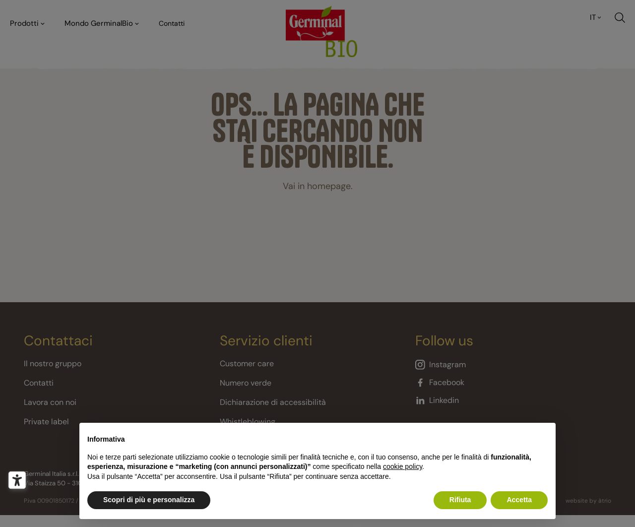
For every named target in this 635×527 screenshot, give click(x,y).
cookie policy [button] (402, 466)
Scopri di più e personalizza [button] (148, 500)
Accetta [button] (519, 500)
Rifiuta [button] (460, 500)
